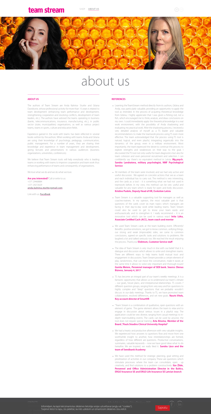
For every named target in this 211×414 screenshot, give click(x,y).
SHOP (82, 9)
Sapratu (162, 407)
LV (177, 10)
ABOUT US (93, 9)
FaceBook (45, 194)
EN (181, 10)
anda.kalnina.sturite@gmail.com (45, 188)
